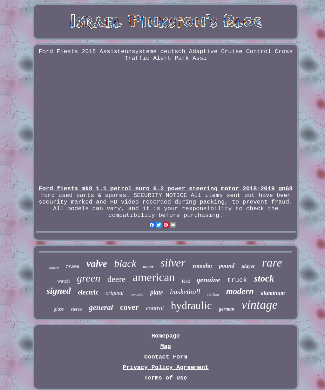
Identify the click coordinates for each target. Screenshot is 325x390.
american (154, 277)
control (155, 308)
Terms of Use (165, 378)
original (115, 293)
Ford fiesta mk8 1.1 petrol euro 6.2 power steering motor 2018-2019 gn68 (165, 188)
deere (116, 279)
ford (186, 281)
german (226, 309)
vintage (260, 305)
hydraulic (191, 305)
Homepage (165, 336)
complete (137, 294)
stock (264, 278)
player (248, 266)
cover (129, 307)
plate (156, 292)
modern (240, 291)
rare (272, 262)
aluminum (273, 293)
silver (173, 262)
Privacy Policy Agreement (166, 367)
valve (96, 263)
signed (59, 291)
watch (63, 281)
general (101, 307)
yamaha (202, 265)
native (54, 267)
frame (72, 266)
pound (226, 265)
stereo (76, 309)
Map (165, 346)
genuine (208, 280)
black (125, 263)
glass (59, 309)
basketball (185, 292)
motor (148, 266)
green (88, 278)
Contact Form (165, 357)
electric (88, 292)
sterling (213, 294)
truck (237, 280)
